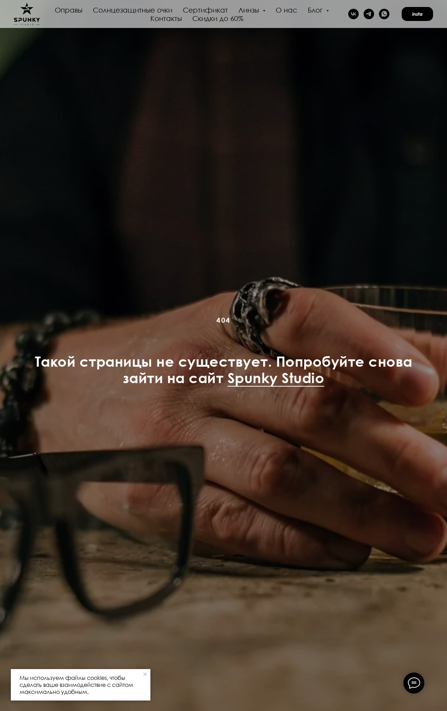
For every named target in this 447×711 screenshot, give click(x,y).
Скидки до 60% (218, 18)
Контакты (166, 18)
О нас (286, 10)
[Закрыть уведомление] (145, 674)
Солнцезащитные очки (132, 10)
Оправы (68, 10)
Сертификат (205, 10)
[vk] (353, 14)
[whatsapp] (384, 14)
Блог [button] (316, 10)
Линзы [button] (249, 10)
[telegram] (369, 14)
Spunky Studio (276, 377)
